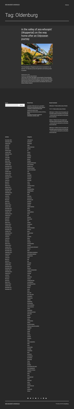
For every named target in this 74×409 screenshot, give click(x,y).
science (28, 334)
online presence (30, 306)
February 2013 (8, 262)
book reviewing (30, 164)
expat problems (30, 211)
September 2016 (8, 192)
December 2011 (8, 287)
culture (28, 183)
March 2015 (7, 222)
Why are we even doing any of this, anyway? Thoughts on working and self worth (36, 108)
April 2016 (7, 201)
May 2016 (7, 199)
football (28, 222)
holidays (29, 241)
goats (28, 231)
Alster (25, 77)
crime (28, 182)
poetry (28, 319)
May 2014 (7, 240)
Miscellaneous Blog (31, 283)
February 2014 (8, 245)
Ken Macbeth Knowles (12, 4)
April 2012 (7, 280)
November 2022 (8, 139)
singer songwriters (31, 341)
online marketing (30, 304)
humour (28, 248)
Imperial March (33, 78)
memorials (29, 276)
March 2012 (7, 282)
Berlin (30, 77)
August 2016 (7, 194)
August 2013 (7, 254)
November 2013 (8, 250)
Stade (22, 81)
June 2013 (7, 257)
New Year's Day (30, 294)
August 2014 (7, 234)
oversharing (29, 310)
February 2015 (8, 224)
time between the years (32, 366)
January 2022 (8, 152)
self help (29, 336)
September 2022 (8, 141)
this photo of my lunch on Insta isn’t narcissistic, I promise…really (34, 115)
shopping (29, 338)
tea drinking (29, 357)
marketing (29, 271)
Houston (29, 245)
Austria (28, 152)
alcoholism (29, 141)
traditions (29, 371)
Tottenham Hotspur (31, 369)
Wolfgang (26, 82)
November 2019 (8, 168)
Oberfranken (50, 78)
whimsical (35, 75)
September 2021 (8, 154)
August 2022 (7, 143)
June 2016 (7, 197)
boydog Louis (30, 166)
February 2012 (8, 283)
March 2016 (7, 203)
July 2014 (7, 236)
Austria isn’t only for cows (32, 110)
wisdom (29, 384)
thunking (29, 364)
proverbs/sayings (30, 324)
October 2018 (8, 171)
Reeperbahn (47, 80)
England (29, 204)
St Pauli (50, 80)
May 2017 (7, 182)
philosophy (29, 313)
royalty (28, 331)
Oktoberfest (29, 301)
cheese (28, 173)
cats (28, 171)
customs (29, 187)
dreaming (29, 196)
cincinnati (29, 180)
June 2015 (7, 217)
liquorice (38, 78)
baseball (29, 157)
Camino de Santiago (31, 169)
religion (28, 329)
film (28, 215)
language (29, 262)
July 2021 (7, 155)
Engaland (29, 203)
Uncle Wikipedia (42, 81)
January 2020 (8, 164)
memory (29, 278)
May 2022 (7, 146)
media (28, 275)
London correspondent (32, 269)
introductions (30, 255)
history (28, 240)
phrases (29, 317)
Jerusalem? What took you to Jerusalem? (35, 105)
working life (29, 389)
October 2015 (8, 211)
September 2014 (8, 233)
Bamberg (29, 155)
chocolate (29, 175)
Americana (29, 143)
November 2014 (8, 229)
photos (28, 315)
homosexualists (30, 243)
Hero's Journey (27, 78)
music (28, 289)
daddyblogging (30, 190)
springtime (29, 354)
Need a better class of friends (61, 105)
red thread (42, 80)
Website (67, 5)
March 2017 (7, 185)
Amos (28, 77)
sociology (29, 348)
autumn (28, 154)
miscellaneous (30, 282)
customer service (30, 185)
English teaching (30, 206)
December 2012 (8, 266)
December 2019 (8, 166)
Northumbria (30, 297)
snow (28, 345)
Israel (28, 257)
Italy (28, 259)
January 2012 (8, 285)
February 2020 (8, 162)
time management (31, 368)
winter (28, 382)
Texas (28, 361)
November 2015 (8, 210)
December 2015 (8, 208)
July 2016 (7, 196)
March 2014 (7, 243)
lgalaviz (50, 119)
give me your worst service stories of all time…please (36, 112)
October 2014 (8, 231)
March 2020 (7, 161)
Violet (28, 378)
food (28, 220)
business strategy (31, 168)
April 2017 (7, 183)
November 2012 (8, 268)
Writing (28, 391)
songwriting (29, 350)
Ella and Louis (30, 199)
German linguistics (40, 77)
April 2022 (7, 148)
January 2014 (8, 247)
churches (29, 178)
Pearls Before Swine (31, 312)
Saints (28, 333)
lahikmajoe (51, 105)
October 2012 (8, 269)
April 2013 (7, 261)
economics (29, 197)
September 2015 (8, 213)
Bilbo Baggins (34, 77)
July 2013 (7, 255)
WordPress (66, 403)
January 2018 (8, 175)
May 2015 (7, 218)
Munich (28, 287)
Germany (28, 75)
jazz (28, 261)
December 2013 (8, 248)
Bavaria (28, 159)
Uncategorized (30, 376)
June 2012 (7, 276)
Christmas (29, 176)
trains (28, 373)
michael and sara (30, 280)
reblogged (29, 327)
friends (28, 226)
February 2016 (8, 204)
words (28, 387)
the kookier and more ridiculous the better (31, 81)
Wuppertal (30, 82)
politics (28, 322)
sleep (28, 343)
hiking (28, 238)
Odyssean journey (24, 80)
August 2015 (7, 215)
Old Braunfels (30, 303)
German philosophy (47, 77)
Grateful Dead (30, 233)
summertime (30, 355)
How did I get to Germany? (32, 247)
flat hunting (29, 218)
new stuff (29, 292)
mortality (29, 285)
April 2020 (7, 159)
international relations (31, 254)
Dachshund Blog (30, 189)
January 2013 (8, 264)
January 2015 (8, 226)
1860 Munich (30, 139)
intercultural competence (32, 252)
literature (29, 268)
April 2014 (7, 241)
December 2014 (8, 227)
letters (28, 266)
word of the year (30, 385)
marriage (29, 273)
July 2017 (7, 178)
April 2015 (7, 220)
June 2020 (7, 157)
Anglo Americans (30, 146)
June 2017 (7, 180)
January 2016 (8, 206)
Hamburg (23, 78)
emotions (29, 201)
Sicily (28, 340)
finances (29, 217)
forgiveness (29, 224)
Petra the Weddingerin (36, 80)
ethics (28, 208)
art (27, 150)
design (28, 192)
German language (31, 227)
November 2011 (8, 289)
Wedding (23, 82)
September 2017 (8, 176)
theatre (28, 362)
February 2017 (8, 187)
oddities (29, 299)
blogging (29, 161)
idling (28, 250)
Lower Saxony (42, 78)
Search (6, 102)
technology (29, 359)
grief (28, 234)
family (28, 213)
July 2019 (7, 169)
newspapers (29, 296)
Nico (46, 78)
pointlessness (30, 320)
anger (28, 145)
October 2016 (8, 190)
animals (29, 148)
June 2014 (7, 238)
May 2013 (7, 259)
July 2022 (7, 145)
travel (32, 75)
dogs (28, 194)
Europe (28, 210)
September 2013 (8, 252)
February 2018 (8, 173)
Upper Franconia (48, 81)
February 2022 (8, 150)
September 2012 (8, 271)
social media (30, 347)
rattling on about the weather (33, 326)
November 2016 (8, 189)
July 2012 (7, 275)
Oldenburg (30, 80)
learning (29, 264)
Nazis (28, 290)
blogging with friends (31, 162)
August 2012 (7, 273)
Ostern (28, 308)
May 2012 (7, 278)
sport (28, 352)
